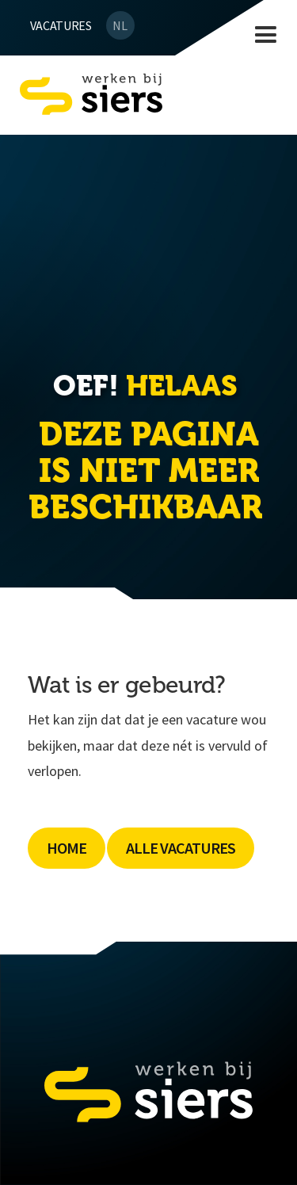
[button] (265, 35)
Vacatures (61, 25)
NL (120, 25)
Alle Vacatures (180, 848)
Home (66, 848)
